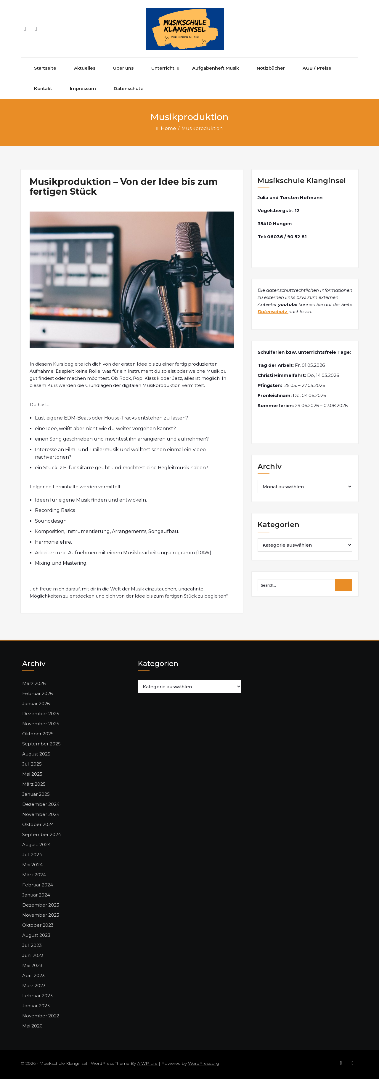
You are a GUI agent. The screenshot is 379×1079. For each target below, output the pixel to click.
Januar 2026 (36, 704)
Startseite (45, 68)
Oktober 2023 (38, 925)
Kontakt (43, 89)
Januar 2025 (36, 794)
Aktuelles (84, 68)
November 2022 (40, 1016)
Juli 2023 (32, 945)
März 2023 (34, 986)
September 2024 (41, 835)
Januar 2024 (36, 895)
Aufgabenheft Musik (215, 68)
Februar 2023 (37, 996)
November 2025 (40, 724)
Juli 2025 (32, 764)
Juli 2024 (32, 855)
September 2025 (41, 744)
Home (168, 129)
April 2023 (33, 976)
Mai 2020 (32, 1026)
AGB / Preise (317, 68)
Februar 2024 (37, 885)
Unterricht (162, 68)
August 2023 (36, 935)
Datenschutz (128, 89)
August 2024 (36, 845)
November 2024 (41, 814)
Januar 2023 (36, 1006)
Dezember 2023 (40, 905)
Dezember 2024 (41, 804)
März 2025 (34, 784)
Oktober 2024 (38, 824)
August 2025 (36, 754)
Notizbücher (271, 68)
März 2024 (34, 875)
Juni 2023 (33, 955)
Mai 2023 (32, 965)
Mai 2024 (32, 865)
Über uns (123, 68)
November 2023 (40, 915)
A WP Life (147, 1063)
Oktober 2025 (38, 734)
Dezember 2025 (40, 714)
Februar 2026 (37, 694)
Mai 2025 (32, 774)
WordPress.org (203, 1063)
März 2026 (34, 683)
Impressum (83, 89)
